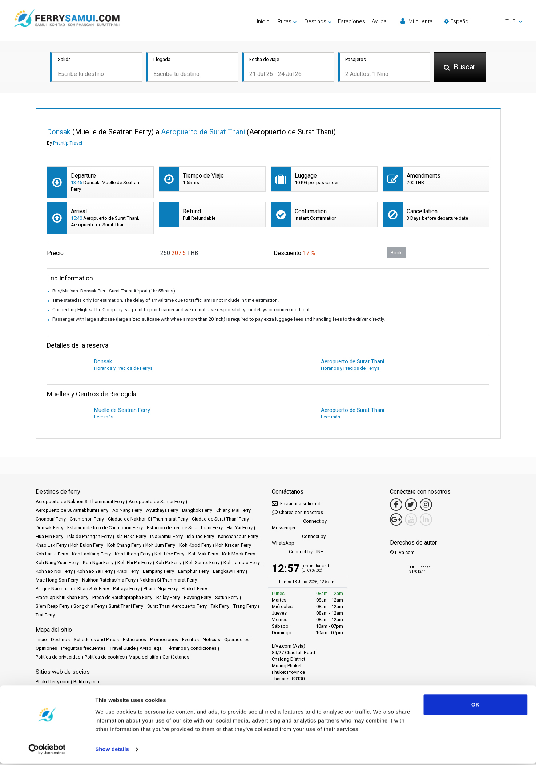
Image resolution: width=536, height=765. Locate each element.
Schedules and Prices (96, 640)
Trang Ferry (245, 607)
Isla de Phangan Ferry (89, 537)
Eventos (190, 640)
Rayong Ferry (197, 598)
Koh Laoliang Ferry (91, 554)
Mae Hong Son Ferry (57, 580)
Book (396, 253)
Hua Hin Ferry (49, 537)
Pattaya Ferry (126, 589)
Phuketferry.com (52, 682)
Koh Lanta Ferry (52, 554)
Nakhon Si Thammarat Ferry (168, 580)
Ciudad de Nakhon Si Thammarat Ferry (148, 519)
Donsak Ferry (49, 528)
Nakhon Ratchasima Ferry (109, 580)
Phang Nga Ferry (161, 589)
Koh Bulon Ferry (86, 546)
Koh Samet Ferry (202, 563)
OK (475, 706)
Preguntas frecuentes (83, 649)
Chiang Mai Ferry (233, 511)
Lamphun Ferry (193, 572)
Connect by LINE (297, 553)
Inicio (263, 21)
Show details (112, 751)
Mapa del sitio (143, 657)
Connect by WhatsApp (299, 540)
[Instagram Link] (426, 505)
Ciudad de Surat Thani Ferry (220, 519)
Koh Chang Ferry (124, 546)
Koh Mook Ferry (238, 554)
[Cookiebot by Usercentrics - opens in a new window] (47, 750)
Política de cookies (105, 657)
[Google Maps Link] (396, 520)
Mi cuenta (416, 21)
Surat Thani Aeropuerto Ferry (177, 607)
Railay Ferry (168, 598)
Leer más (103, 417)
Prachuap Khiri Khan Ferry (62, 598)
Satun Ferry (226, 598)
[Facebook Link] (396, 505)
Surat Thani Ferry (126, 607)
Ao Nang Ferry (127, 511)
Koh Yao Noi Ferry (54, 572)
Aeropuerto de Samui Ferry (157, 502)
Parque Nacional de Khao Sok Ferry (72, 589)
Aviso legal (151, 649)
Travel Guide (123, 649)
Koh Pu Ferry (168, 563)
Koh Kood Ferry (195, 546)
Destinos (60, 640)
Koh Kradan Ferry (233, 546)
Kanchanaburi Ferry (238, 537)
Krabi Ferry (128, 572)
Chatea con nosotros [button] (297, 513)
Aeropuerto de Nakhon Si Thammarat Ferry (80, 502)
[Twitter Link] (411, 505)
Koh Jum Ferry (160, 546)
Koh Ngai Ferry (98, 563)
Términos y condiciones (192, 649)
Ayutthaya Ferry (162, 511)
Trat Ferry (45, 615)
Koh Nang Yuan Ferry (57, 563)
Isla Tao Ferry (200, 537)
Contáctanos (175, 657)
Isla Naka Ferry (131, 537)
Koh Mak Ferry (203, 554)
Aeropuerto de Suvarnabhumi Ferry (72, 511)
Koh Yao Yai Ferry (95, 572)
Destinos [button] (315, 21)
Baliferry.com (87, 682)
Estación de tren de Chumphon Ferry (105, 528)
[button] (483, 21)
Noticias (211, 640)
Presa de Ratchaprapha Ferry (122, 598)
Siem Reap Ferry (52, 607)
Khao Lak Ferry (51, 546)
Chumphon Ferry (87, 519)
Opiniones (46, 649)
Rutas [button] (284, 21)
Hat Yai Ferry (240, 528)
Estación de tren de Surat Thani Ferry (185, 528)
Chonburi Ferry (51, 519)
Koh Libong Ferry (132, 554)
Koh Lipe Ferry (169, 554)
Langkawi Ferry (229, 572)
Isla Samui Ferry (166, 537)
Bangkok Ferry (197, 511)
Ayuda (379, 21)
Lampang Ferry (158, 572)
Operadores (236, 640)
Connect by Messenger (299, 525)
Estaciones (351, 21)
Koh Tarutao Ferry (241, 563)
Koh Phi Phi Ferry (134, 563)
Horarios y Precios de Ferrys (123, 369)
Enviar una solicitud (296, 504)
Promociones (164, 640)
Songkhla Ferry (89, 607)
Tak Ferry (220, 607)
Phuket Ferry (194, 589)
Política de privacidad (58, 657)
